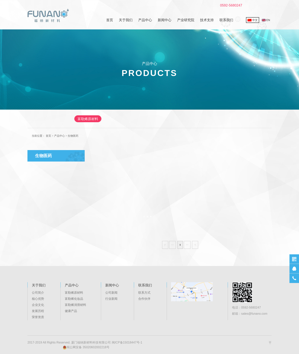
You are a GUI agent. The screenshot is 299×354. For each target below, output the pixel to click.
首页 (109, 20)
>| (195, 244)
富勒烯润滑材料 (169, 119)
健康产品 (200, 119)
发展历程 (38, 311)
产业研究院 (185, 20)
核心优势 (38, 298)
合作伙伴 (144, 298)
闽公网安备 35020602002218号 (86, 347)
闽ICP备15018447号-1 (127, 342)
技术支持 (207, 20)
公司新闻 (111, 292)
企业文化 (38, 304)
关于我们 (126, 20)
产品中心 (145, 20)
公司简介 (38, 292)
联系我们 (226, 20)
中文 (253, 20)
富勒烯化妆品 (135, 119)
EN (266, 20)
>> (187, 244)
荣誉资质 (38, 317)
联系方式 (144, 292)
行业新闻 (111, 298)
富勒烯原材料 (102, 119)
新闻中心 (164, 20)
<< (172, 244)
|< (165, 244)
